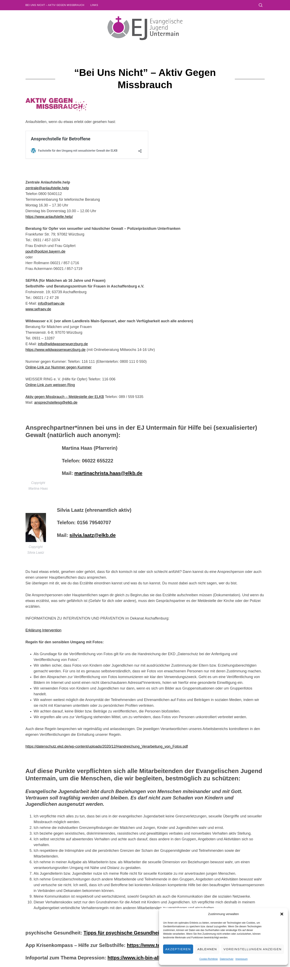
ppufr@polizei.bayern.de (45, 251)
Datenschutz (226, 959)
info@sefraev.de (51, 303)
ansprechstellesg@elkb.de (55, 402)
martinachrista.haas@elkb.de (108, 473)
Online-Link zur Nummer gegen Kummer (59, 367)
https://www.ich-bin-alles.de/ (140, 957)
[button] (282, 914)
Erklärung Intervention (44, 630)
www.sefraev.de (38, 309)
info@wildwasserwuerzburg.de (63, 344)
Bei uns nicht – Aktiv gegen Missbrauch (55, 5)
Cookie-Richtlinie (208, 959)
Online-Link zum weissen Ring (50, 385)
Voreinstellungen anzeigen (253, 949)
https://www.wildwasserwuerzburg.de (56, 350)
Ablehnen (207, 949)
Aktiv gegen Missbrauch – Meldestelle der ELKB (65, 397)
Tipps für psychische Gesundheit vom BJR (134, 932)
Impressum (241, 959)
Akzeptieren (178, 949)
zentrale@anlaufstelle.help (47, 188)
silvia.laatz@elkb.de (92, 535)
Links (94, 5)
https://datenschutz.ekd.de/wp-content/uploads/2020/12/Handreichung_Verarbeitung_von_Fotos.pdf (107, 746)
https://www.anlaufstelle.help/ (49, 217)
